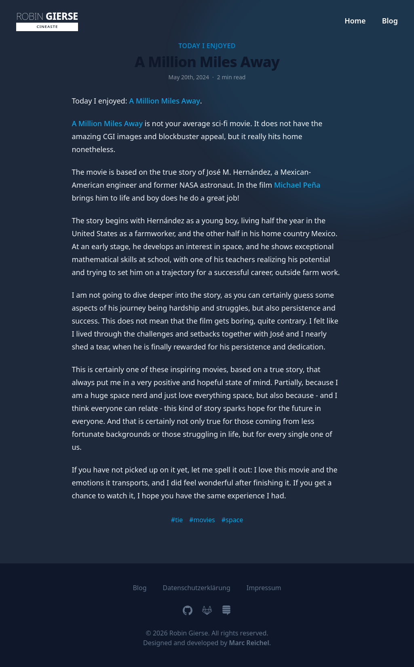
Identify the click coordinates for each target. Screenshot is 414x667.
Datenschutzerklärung (196, 587)
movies (204, 519)
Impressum (264, 587)
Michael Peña (297, 185)
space (234, 519)
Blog (390, 20)
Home (355, 20)
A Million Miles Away (164, 101)
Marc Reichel (249, 642)
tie (179, 519)
